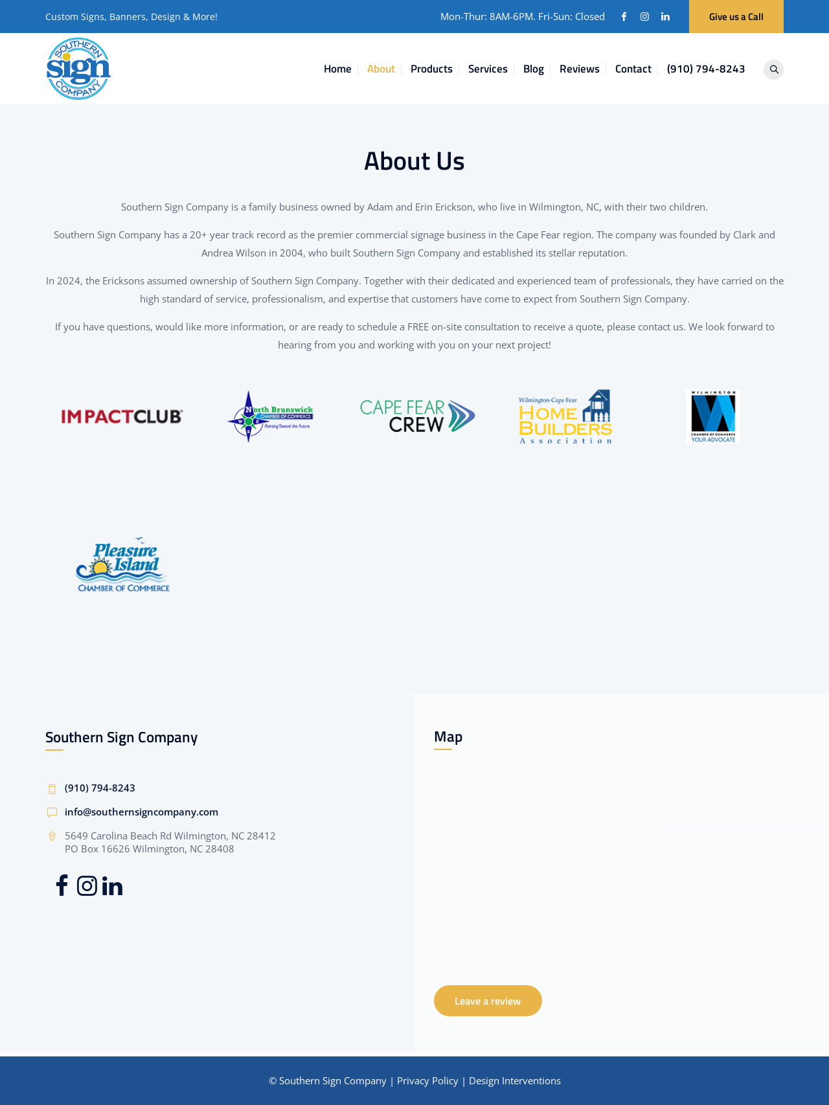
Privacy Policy (428, 1080)
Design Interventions (515, 1080)
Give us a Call (736, 16)
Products (437, 68)
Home (343, 68)
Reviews (585, 68)
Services (493, 68)
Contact (638, 68)
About (386, 68)
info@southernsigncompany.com (141, 811)
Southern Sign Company (333, 1080)
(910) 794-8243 (711, 68)
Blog (538, 68)
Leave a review (488, 1000)
